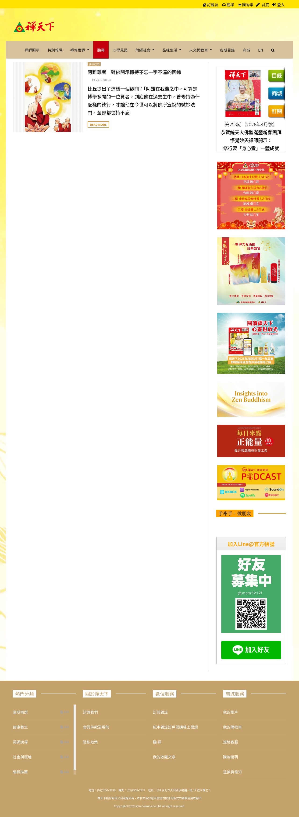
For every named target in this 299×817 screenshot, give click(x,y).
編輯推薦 (20, 772)
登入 (281, 4)
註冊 (265, 4)
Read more (98, 124)
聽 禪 (157, 742)
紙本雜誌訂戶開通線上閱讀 (175, 727)
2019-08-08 (103, 80)
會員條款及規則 (96, 727)
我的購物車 (232, 727)
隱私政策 (90, 742)
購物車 (245, 4)
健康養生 (20, 727)
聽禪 (228, 4)
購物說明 (230, 757)
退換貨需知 (232, 772)
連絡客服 (230, 742)
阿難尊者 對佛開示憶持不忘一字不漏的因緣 (134, 72)
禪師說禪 (20, 742)
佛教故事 (94, 64)
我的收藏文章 (164, 757)
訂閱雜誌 (160, 712)
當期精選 (20, 712)
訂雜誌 (210, 4)
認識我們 (90, 712)
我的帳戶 (230, 712)
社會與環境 (22, 757)
